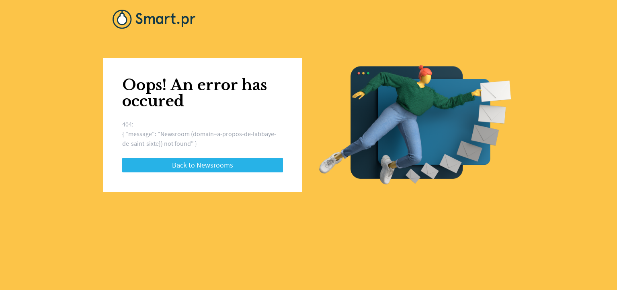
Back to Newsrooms (202, 165)
